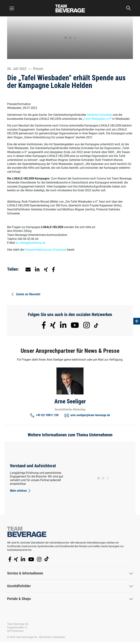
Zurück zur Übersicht (25, 294)
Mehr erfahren (20, 491)
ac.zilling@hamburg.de (30, 242)
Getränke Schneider (99, 114)
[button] (37, 269)
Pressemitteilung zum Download (45, 249)
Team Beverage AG (17, 624)
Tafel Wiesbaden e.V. (97, 119)
